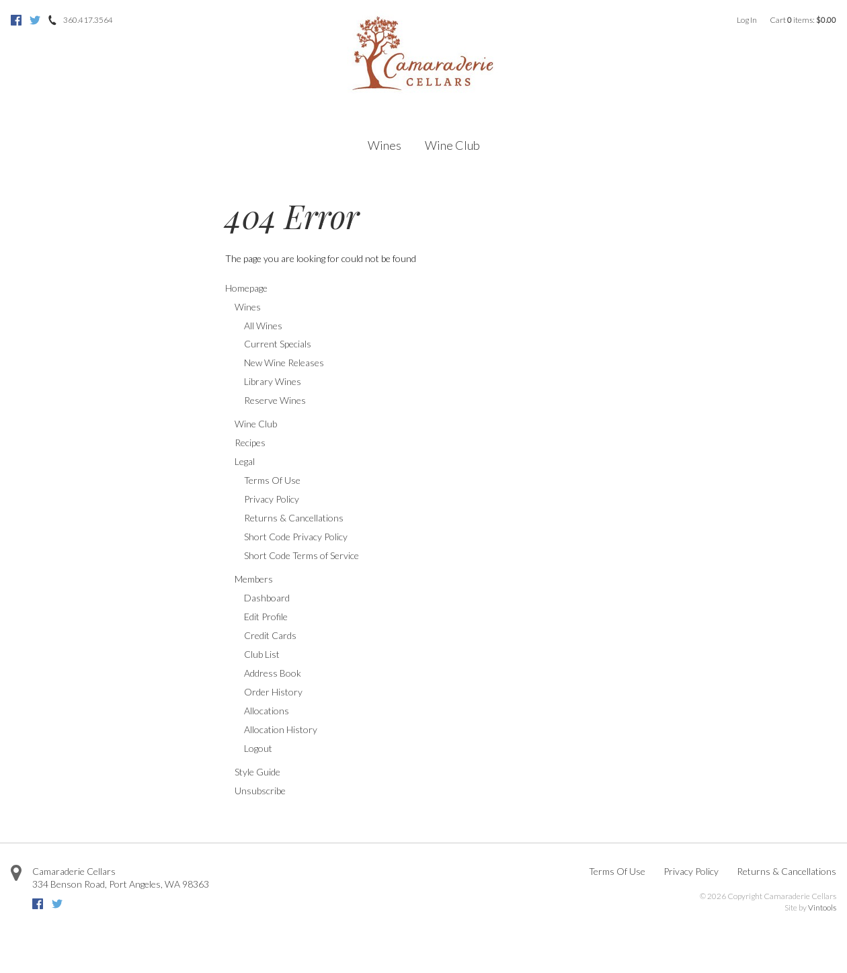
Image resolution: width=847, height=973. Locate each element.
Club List (262, 654)
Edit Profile (266, 616)
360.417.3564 (88, 20)
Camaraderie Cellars (74, 871)
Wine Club (452, 145)
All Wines (263, 325)
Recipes (250, 442)
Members (254, 579)
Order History (273, 691)
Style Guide (257, 771)
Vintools (822, 907)
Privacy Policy (271, 499)
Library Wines (272, 381)
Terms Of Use (272, 480)
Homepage (246, 288)
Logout (258, 748)
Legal (245, 461)
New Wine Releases (284, 362)
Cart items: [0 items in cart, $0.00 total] (803, 20)
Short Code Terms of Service (301, 555)
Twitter (35, 20)
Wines (384, 145)
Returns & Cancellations (294, 517)
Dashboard (267, 597)
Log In (747, 20)
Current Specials (277, 343)
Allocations (266, 710)
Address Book (272, 673)
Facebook (16, 20)
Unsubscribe (260, 790)
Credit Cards (270, 635)
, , (120, 884)
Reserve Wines (275, 400)
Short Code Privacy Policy (296, 536)
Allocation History (280, 729)
